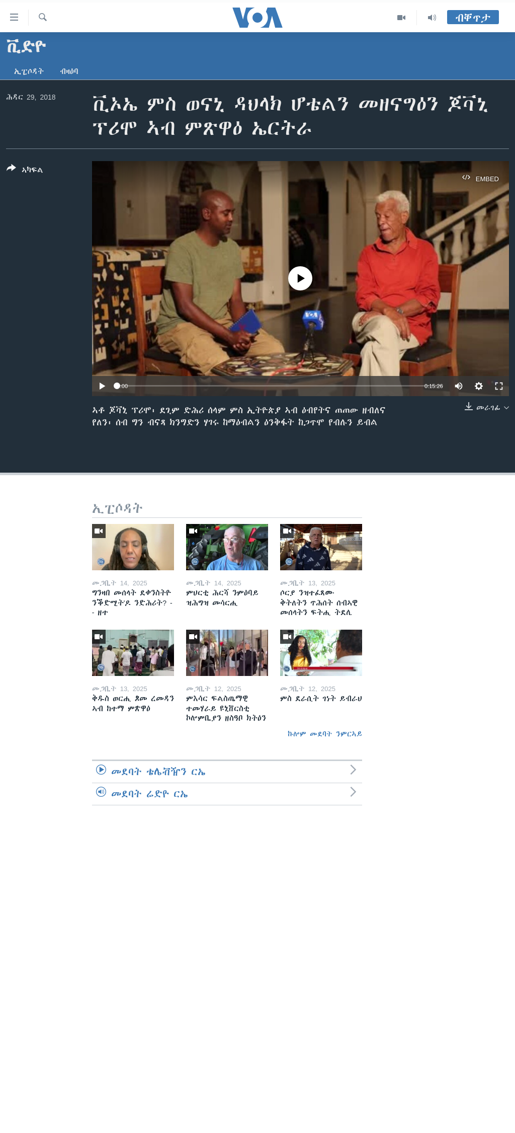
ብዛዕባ (69, 71)
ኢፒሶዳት (29, 71)
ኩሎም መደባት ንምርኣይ (325, 734)
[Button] (25, 171)
